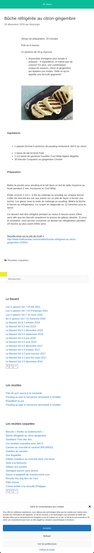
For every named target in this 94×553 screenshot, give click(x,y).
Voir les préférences (47, 544)
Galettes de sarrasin (17, 451)
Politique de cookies (47, 550)
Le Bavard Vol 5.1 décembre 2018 (24, 330)
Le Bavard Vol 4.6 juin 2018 (21, 338)
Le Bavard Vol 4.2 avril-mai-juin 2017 (26, 353)
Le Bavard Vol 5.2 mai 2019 (21, 326)
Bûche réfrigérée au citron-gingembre (26, 435)
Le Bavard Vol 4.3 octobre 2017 (23, 349)
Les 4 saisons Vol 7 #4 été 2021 (23, 307)
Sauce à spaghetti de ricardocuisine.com (28, 474)
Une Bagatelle (13, 455)
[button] (89, 506)
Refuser (47, 536)
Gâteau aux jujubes (16, 466)
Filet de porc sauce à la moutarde (24, 393)
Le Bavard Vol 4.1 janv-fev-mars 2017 (26, 357)
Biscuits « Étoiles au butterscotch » (25, 431)
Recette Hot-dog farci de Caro (22, 478)
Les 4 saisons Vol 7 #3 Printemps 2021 (27, 310)
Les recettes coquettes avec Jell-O (24, 443)
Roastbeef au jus (15, 401)
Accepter (47, 528)
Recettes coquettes (18, 260)
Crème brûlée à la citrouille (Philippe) (26, 486)
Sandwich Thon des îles (19, 439)
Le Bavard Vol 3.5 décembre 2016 (24, 361)
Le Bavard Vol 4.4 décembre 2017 (24, 346)
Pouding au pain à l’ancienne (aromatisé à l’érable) (33, 397)
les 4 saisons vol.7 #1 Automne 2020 (25, 318)
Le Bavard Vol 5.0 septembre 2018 (24, 334)
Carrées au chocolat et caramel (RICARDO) (29, 447)
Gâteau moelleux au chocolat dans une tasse (30, 459)
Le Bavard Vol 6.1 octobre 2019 (23, 322)
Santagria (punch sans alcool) (22, 470)
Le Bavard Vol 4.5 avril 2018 (21, 342)
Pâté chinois (12, 482)
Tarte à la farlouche (16, 463)
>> (15, 365)
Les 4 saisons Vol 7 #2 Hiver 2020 (24, 314)
